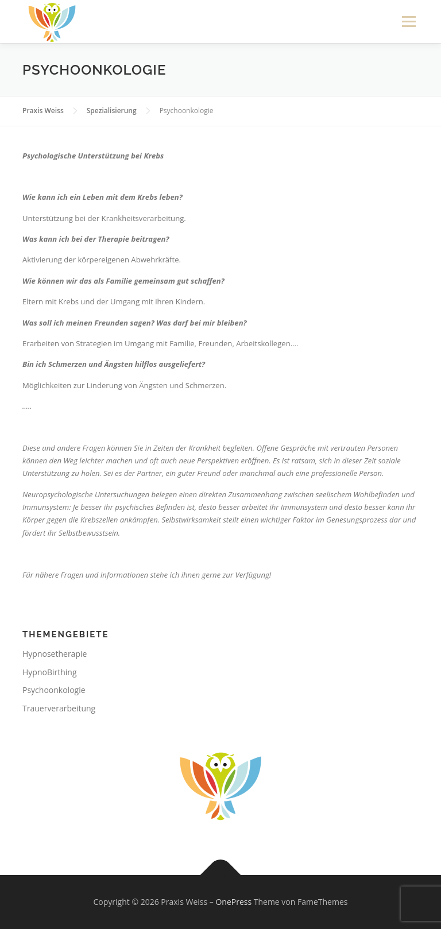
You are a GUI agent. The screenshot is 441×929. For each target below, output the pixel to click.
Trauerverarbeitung (58, 708)
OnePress (233, 901)
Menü (409, 21)
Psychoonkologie (54, 689)
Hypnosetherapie (54, 653)
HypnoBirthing (49, 672)
